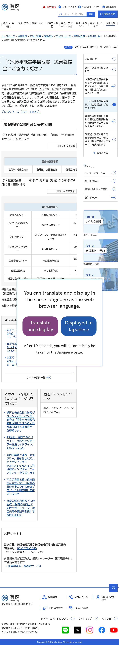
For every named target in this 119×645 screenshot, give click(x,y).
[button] (49, 6)
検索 (91, 14)
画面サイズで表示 (66, 146)
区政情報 (22, 36)
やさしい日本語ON (90, 7)
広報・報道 (35, 36)
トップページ (8, 36)
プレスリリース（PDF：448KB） (21, 112)
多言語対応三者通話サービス (24, 566)
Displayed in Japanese (79, 326)
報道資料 (48, 36)
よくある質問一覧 (36, 377)
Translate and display (40, 326)
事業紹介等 (79, 36)
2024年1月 (94, 36)
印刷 (69, 47)
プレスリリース (63, 36)
